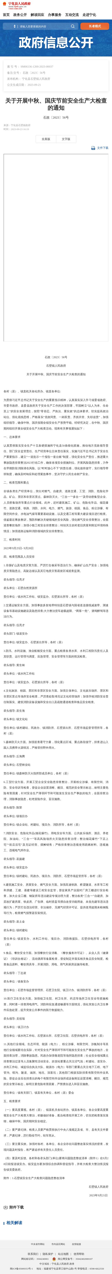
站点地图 (63, 1254)
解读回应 (37, 15)
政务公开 (20, 15)
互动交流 (72, 15)
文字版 (66, 139)
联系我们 (33, 1254)
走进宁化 (89, 15)
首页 (6, 15)
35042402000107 (84, 1258)
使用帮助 (79, 1254)
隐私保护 (48, 1254)
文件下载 (100, 148)
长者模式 (95, 26)
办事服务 (54, 15)
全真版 (46, 139)
